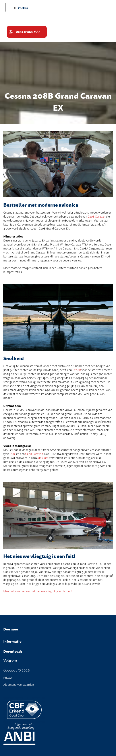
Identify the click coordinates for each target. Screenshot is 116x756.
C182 (12, 454)
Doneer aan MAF (28, 31)
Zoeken (21, 8)
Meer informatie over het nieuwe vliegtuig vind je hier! (37, 591)
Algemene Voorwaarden (18, 685)
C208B (76, 370)
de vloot (43, 458)
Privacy (7, 677)
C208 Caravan (96, 216)
